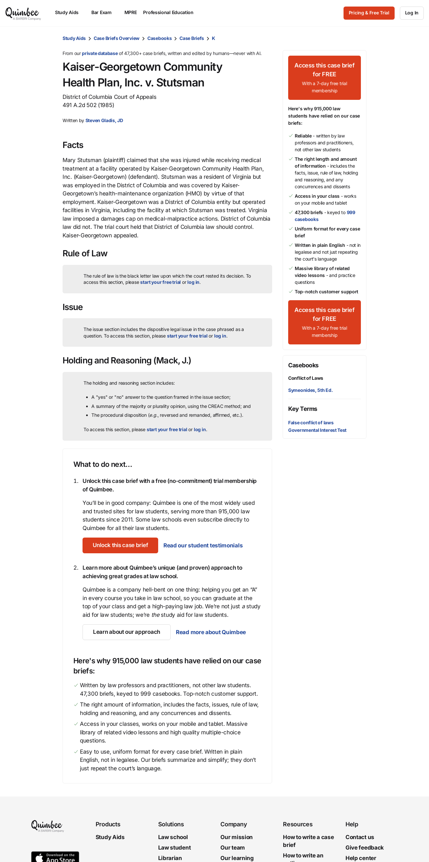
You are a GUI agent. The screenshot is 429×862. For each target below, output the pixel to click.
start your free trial (160, 282)
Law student (174, 847)
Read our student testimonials (203, 545)
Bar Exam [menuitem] (104, 12)
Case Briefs (191, 38)
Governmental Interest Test (317, 430)
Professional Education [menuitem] (171, 12)
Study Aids (74, 38)
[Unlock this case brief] (121, 545)
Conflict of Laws (305, 378)
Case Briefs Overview (117, 38)
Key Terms (302, 408)
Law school (173, 837)
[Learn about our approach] (127, 632)
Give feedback (364, 847)
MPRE (130, 12)
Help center (360, 858)
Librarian (170, 858)
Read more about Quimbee (211, 632)
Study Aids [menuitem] (70, 12)
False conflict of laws (310, 422)
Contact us (359, 837)
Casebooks (159, 38)
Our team (232, 847)
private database (100, 53)
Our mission (236, 837)
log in (193, 282)
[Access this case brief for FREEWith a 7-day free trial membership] (324, 78)
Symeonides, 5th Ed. (310, 390)
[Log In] (412, 13)
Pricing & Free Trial (369, 12)
